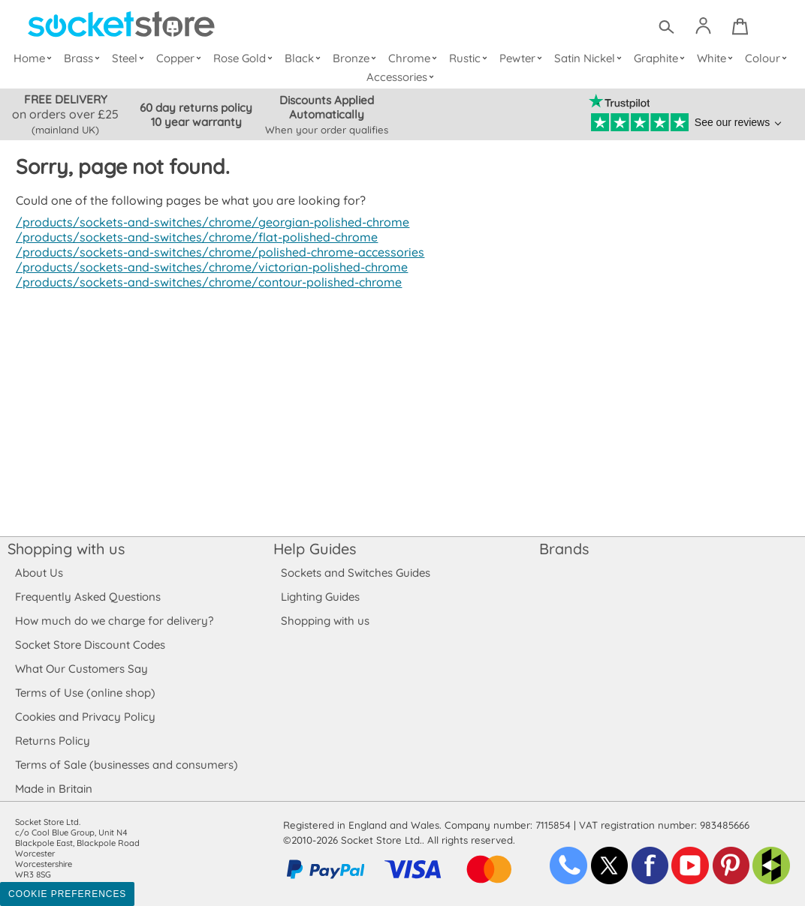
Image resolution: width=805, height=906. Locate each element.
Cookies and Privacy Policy (85, 717)
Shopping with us (66, 548)
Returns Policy (52, 741)
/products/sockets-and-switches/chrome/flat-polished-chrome (192, 237)
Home (36, 58)
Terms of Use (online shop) (85, 693)
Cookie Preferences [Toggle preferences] (67, 894)
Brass (86, 58)
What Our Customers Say (81, 669)
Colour (767, 58)
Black (306, 58)
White (716, 58)
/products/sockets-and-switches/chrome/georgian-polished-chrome (208, 222)
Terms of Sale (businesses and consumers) (126, 765)
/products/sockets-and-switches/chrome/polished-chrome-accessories (215, 252)
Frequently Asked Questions (87, 597)
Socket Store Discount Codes (89, 645)
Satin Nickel (589, 58)
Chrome (414, 58)
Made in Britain (54, 789)
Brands (564, 548)
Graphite (660, 58)
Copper (181, 58)
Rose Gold (246, 58)
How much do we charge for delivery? (113, 621)
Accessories (402, 77)
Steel (131, 58)
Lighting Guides (320, 597)
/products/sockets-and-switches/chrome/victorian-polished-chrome (207, 267)
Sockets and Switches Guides (356, 573)
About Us (38, 573)
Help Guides (314, 548)
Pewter (522, 58)
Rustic (470, 58)
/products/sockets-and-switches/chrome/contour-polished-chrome (204, 282)
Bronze (357, 58)
